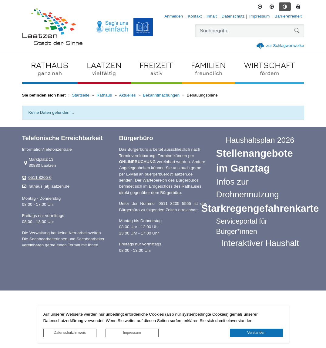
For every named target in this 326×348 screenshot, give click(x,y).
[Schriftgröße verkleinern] (260, 6)
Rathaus (104, 95)
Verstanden (256, 332)
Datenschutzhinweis (70, 332)
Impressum (132, 332)
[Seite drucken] (298, 6)
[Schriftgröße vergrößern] (272, 6)
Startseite (80, 95)
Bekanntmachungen (161, 95)
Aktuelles (127, 95)
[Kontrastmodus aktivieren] (285, 6)
